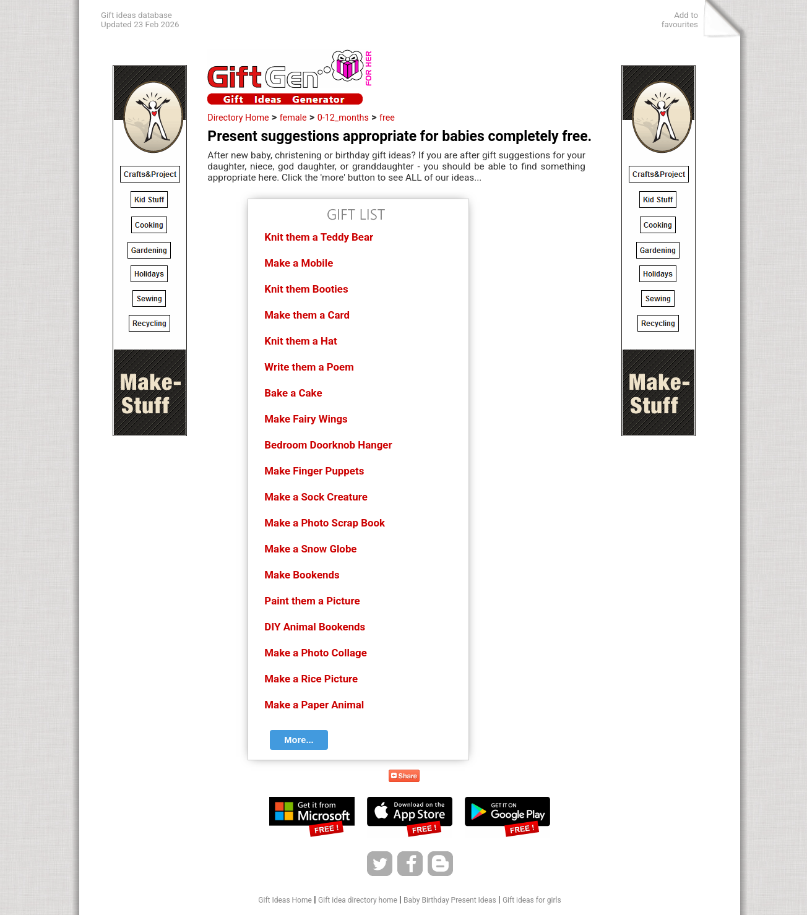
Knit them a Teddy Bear (318, 237)
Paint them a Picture (312, 601)
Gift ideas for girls (532, 900)
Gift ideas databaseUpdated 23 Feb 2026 (140, 20)
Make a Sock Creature (315, 497)
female (293, 117)
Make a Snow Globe (310, 549)
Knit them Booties (306, 289)
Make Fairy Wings (305, 419)
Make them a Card (307, 315)
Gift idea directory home (357, 900)
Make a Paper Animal (314, 704)
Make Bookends (301, 575)
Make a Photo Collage (315, 653)
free (387, 117)
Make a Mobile (298, 263)
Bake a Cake (293, 393)
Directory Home (238, 117)
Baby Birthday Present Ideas (450, 900)
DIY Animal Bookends (314, 627)
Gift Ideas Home (285, 900)
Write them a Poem (308, 367)
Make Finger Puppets (314, 471)
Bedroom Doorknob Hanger (328, 445)
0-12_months (343, 117)
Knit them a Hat (300, 341)
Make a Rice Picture (311, 678)
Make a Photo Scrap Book (324, 523)
